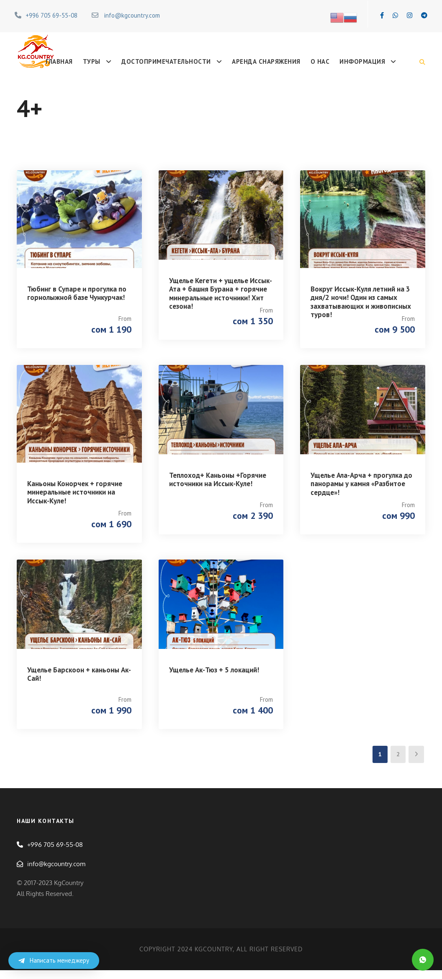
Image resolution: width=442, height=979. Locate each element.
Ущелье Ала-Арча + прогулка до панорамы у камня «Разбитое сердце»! (361, 487)
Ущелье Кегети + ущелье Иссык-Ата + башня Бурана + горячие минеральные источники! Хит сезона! (220, 293)
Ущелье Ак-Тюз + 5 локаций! (214, 675)
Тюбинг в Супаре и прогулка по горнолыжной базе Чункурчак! (76, 293)
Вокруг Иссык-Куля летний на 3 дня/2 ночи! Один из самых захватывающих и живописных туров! (361, 301)
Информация (362, 61)
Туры (91, 61)
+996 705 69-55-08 (51, 15)
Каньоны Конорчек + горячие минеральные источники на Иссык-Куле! (74, 495)
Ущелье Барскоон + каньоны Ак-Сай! (79, 680)
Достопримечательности (166, 61)
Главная (59, 61)
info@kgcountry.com (132, 15)
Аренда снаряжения (266, 61)
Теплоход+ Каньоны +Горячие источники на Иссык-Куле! (217, 482)
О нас (320, 61)
